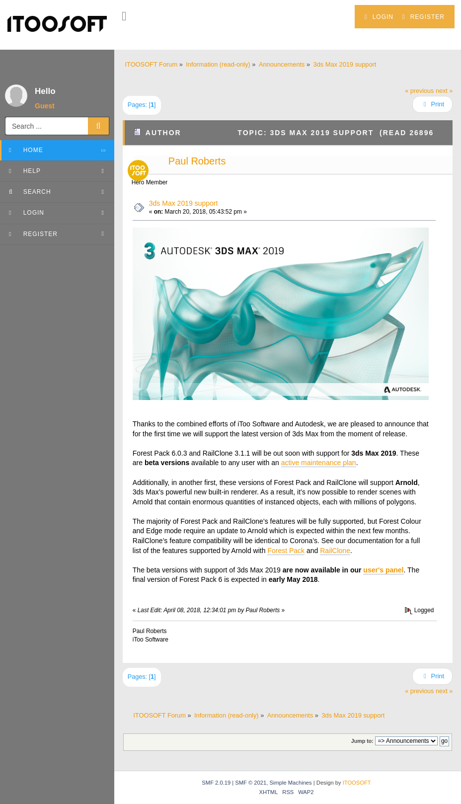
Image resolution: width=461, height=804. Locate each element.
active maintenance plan (318, 463)
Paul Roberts (197, 161)
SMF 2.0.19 (216, 783)
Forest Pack (286, 551)
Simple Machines (290, 783)
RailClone (335, 551)
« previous (419, 90)
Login (379, 16)
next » (444, 90)
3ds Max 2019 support (183, 203)
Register (423, 16)
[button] (124, 16)
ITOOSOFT (357, 783)
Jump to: (362, 741)
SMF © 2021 (250, 783)
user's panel (383, 570)
